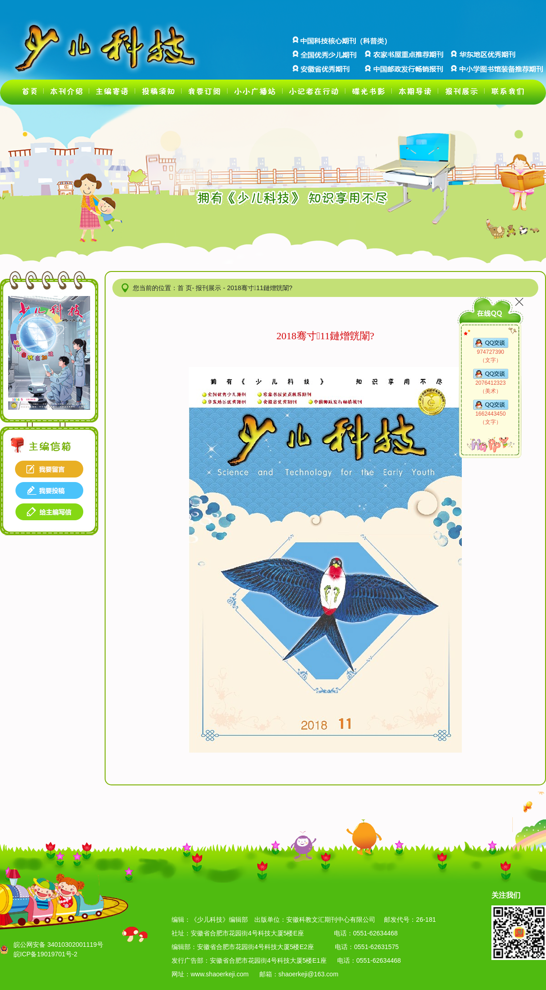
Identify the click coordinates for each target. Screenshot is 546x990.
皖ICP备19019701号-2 (45, 954)
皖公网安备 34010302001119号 (58, 944)
